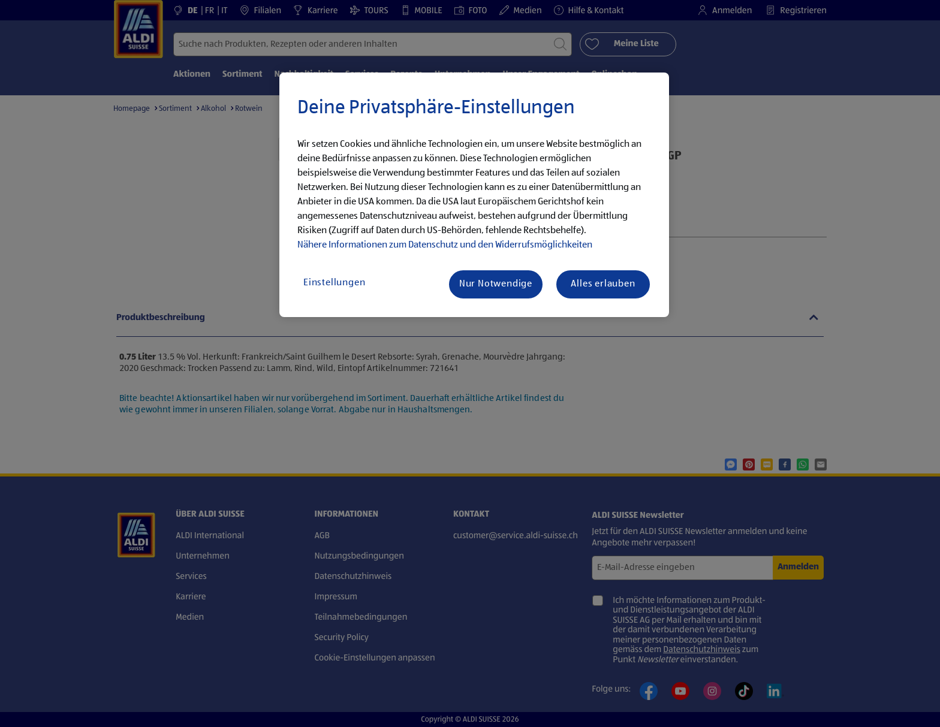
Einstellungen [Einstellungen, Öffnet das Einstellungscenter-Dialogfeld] (334, 283)
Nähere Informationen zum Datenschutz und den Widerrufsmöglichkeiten (444, 245)
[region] (474, 195)
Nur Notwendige (495, 284)
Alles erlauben (603, 284)
